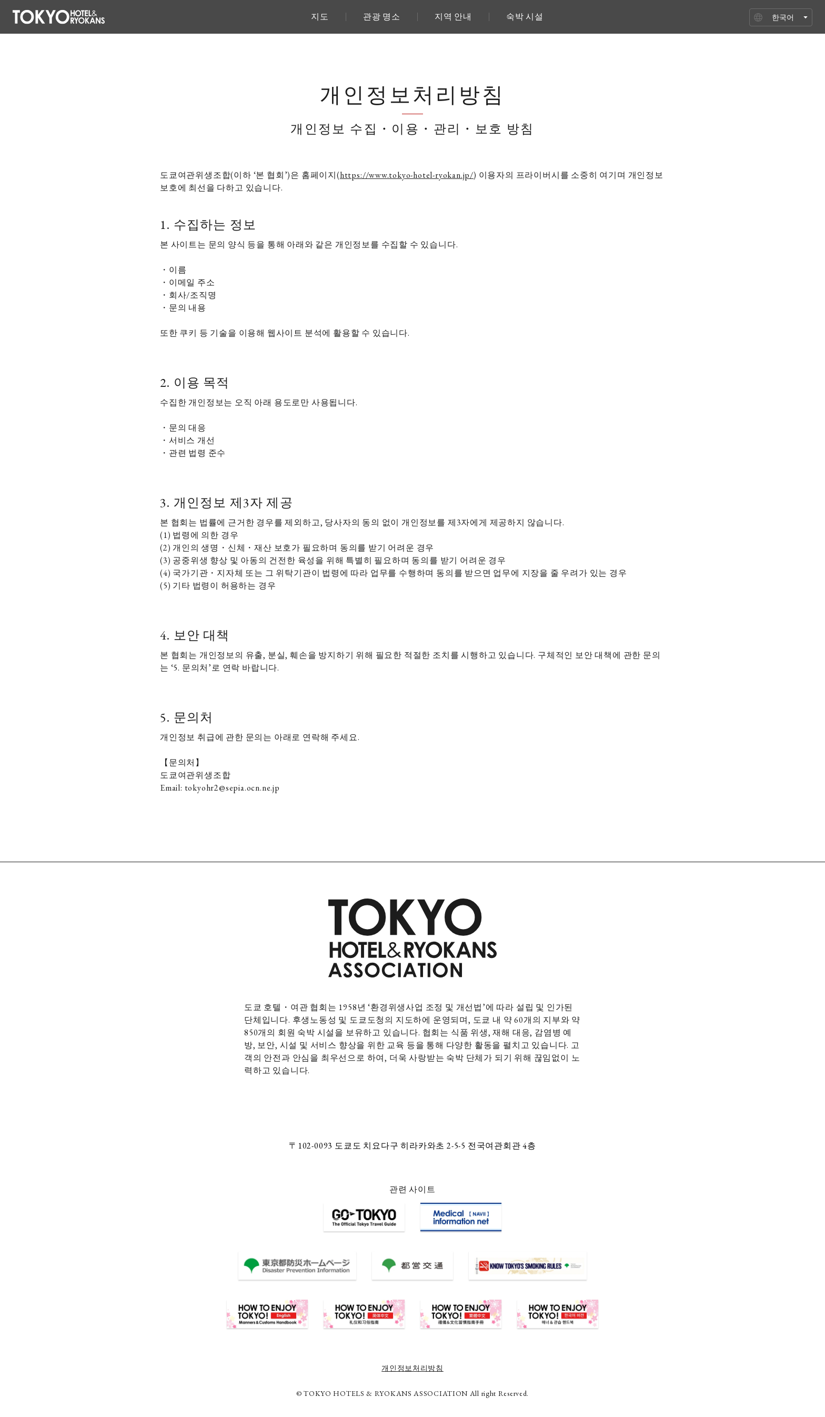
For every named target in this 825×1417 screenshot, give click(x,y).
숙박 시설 (525, 17)
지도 (320, 17)
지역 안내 (453, 17)
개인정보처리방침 (412, 1368)
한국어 (783, 17)
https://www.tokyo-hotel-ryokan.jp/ (407, 175)
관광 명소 (381, 17)
